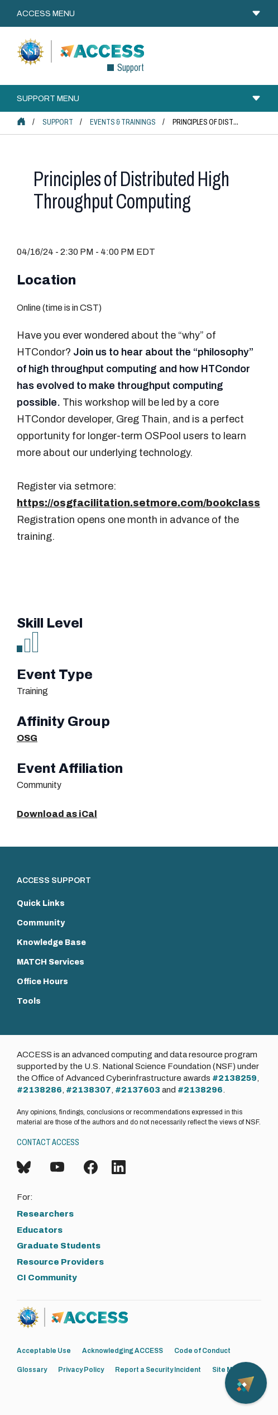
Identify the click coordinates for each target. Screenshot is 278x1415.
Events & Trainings (123, 122)
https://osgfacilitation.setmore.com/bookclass (138, 503)
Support (57, 122)
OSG (27, 738)
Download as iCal (57, 814)
